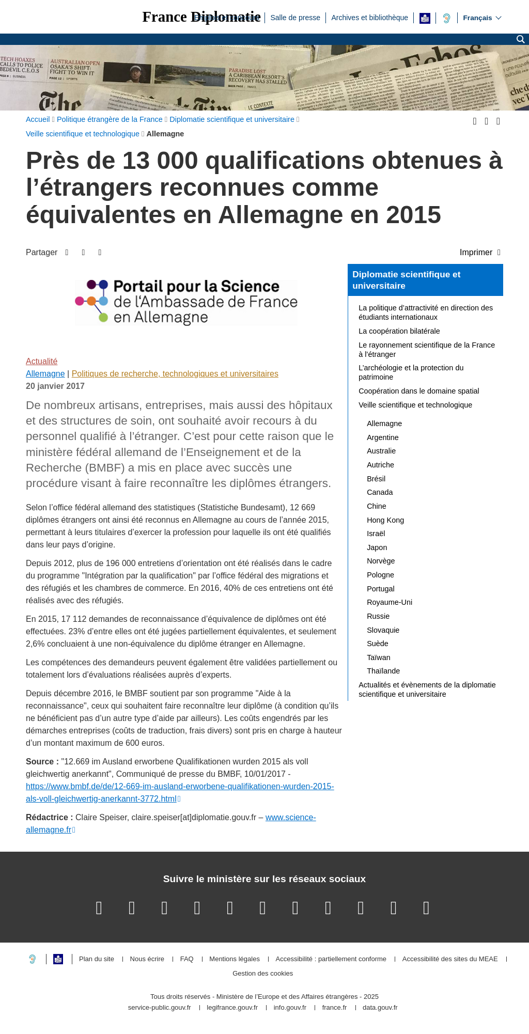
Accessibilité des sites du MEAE (450, 959)
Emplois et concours (226, 17)
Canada (380, 492)
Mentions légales (234, 959)
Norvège (381, 561)
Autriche (380, 465)
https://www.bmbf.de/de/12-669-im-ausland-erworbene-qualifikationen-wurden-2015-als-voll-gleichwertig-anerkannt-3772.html (180, 792)
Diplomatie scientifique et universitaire (406, 280)
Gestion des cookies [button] (262, 974)
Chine (376, 506)
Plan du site (96, 959)
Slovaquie (383, 630)
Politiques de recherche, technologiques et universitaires (175, 373)
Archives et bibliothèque (369, 17)
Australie (381, 451)
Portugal (381, 589)
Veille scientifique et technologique (415, 405)
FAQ (187, 959)
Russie (378, 616)
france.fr (334, 1008)
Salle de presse (295, 17)
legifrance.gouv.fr (232, 1008)
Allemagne (45, 373)
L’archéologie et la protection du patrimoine (411, 372)
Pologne (380, 575)
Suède (377, 643)
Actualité (41, 361)
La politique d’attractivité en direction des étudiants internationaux (426, 312)
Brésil (376, 479)
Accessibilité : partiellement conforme (331, 959)
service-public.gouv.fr (159, 1008)
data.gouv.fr (380, 1008)
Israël (376, 533)
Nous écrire (147, 959)
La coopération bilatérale (399, 331)
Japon (377, 547)
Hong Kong (385, 520)
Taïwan (379, 657)
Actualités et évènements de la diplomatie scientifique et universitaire (427, 689)
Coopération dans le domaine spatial (419, 391)
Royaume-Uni (389, 602)
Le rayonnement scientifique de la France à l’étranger (427, 349)
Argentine (383, 437)
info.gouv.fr (290, 1008)
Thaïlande (383, 671)
